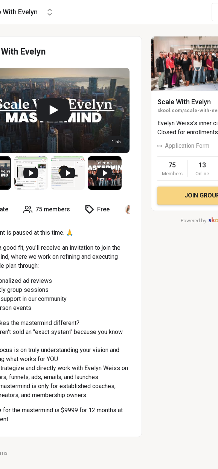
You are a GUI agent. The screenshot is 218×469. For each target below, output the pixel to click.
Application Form (187, 145)
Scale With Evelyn (184, 102)
